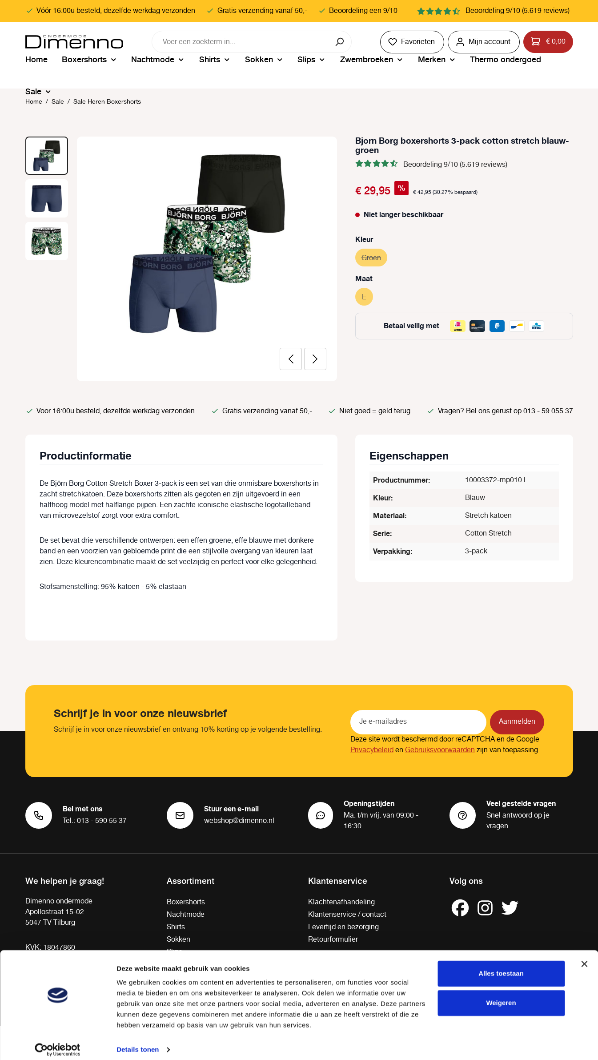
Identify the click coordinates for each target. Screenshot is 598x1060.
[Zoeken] (340, 42)
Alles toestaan (501, 966)
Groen (374, 257)
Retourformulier (333, 939)
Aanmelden (517, 721)
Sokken (178, 939)
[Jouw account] (484, 42)
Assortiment (190, 880)
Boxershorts (186, 902)
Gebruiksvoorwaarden (440, 750)
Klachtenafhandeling (341, 902)
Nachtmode (186, 914)
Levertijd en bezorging (343, 927)
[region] (181, 259)
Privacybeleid (371, 750)
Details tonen (137, 1042)
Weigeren (501, 995)
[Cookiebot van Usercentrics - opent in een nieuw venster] (57, 1042)
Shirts (176, 927)
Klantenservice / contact (347, 914)
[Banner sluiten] (584, 957)
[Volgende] (315, 359)
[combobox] (240, 42)
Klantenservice (337, 880)
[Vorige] (291, 359)
